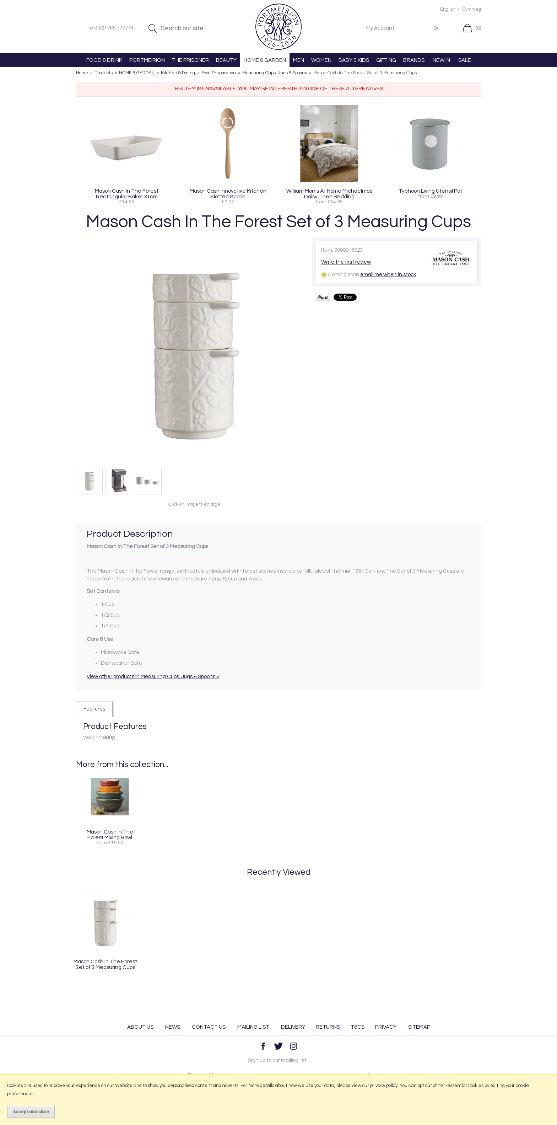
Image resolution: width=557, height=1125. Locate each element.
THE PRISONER (190, 60)
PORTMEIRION (147, 60)
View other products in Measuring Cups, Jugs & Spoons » (153, 676)
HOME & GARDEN (265, 60)
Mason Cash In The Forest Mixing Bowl (110, 834)
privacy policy (384, 1085)
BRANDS (413, 60)
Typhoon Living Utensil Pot (430, 191)
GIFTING (386, 60)
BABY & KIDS (354, 60)
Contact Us (209, 1027)
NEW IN (441, 60)
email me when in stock (388, 274)
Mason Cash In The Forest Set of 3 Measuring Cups (105, 964)
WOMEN (321, 60)
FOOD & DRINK (104, 60)
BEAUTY (226, 60)
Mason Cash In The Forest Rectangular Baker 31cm (126, 193)
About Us (140, 1027)
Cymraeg (472, 9)
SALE (464, 60)
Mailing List (253, 1027)
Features (94, 709)
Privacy (385, 1027)
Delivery (293, 1027)
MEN (298, 60)
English (447, 9)
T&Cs (357, 1027)
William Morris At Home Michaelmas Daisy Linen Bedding (329, 193)
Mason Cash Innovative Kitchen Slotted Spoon (228, 193)
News (172, 1027)
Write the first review (346, 262)
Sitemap (419, 1027)
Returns (328, 1027)
